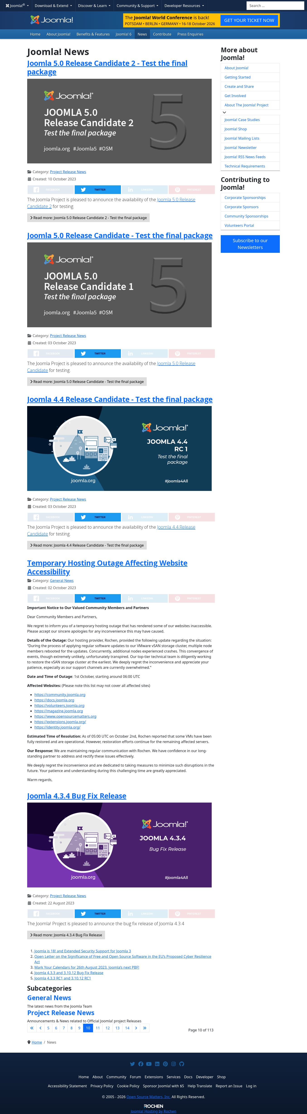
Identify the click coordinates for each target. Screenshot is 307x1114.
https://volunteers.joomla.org (59, 705)
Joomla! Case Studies (242, 119)
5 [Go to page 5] (48, 1028)
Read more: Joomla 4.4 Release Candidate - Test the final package (87, 545)
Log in (251, 1085)
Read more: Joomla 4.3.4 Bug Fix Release (66, 934)
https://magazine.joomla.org (58, 710)
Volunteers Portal (239, 225)
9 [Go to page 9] (79, 1028)
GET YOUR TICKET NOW (249, 20)
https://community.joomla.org (60, 694)
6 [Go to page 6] (56, 1028)
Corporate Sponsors (242, 206)
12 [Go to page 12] (108, 1028)
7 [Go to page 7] (64, 1028)
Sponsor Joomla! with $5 (163, 1085)
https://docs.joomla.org (54, 700)
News (142, 34)
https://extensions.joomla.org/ (60, 721)
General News (62, 580)
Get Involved (235, 95)
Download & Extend (52, 5)
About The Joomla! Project (247, 105)
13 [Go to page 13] (117, 1028)
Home (35, 34)
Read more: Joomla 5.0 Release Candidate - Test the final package (87, 381)
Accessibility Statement (67, 1085)
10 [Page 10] (88, 1028)
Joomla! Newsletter (241, 147)
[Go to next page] (136, 1028)
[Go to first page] (32, 1028)
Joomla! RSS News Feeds (245, 156)
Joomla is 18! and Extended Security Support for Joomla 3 (82, 951)
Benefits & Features (93, 34)
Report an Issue (229, 1085)
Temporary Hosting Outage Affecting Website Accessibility (107, 567)
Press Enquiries (190, 34)
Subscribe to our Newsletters (250, 243)
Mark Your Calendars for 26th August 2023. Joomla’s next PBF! (86, 967)
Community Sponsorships (246, 216)
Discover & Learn (93, 5)
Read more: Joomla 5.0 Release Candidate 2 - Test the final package (88, 217)
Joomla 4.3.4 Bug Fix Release (76, 796)
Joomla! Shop (236, 129)
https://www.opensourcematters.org (65, 716)
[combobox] (275, 5)
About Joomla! (59, 34)
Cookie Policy (128, 1085)
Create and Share (239, 86)
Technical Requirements (245, 166)
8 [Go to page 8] (71, 1028)
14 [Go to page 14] (127, 1028)
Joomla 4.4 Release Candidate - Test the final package (120, 399)
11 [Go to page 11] (98, 1028)
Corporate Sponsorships (245, 197)
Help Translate (200, 1085)
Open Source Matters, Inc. (149, 1096)
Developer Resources (182, 5)
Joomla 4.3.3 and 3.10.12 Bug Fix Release (68, 972)
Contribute (162, 34)
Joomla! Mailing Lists (242, 138)
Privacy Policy (102, 1085)
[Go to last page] (144, 1028)
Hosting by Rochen (153, 1111)
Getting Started (238, 77)
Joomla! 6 (124, 34)
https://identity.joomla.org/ (57, 727)
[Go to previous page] (40, 1028)
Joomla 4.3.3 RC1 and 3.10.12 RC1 (62, 978)
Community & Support (136, 5)
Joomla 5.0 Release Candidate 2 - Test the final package (107, 67)
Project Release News (68, 171)
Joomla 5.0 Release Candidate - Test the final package (120, 235)
